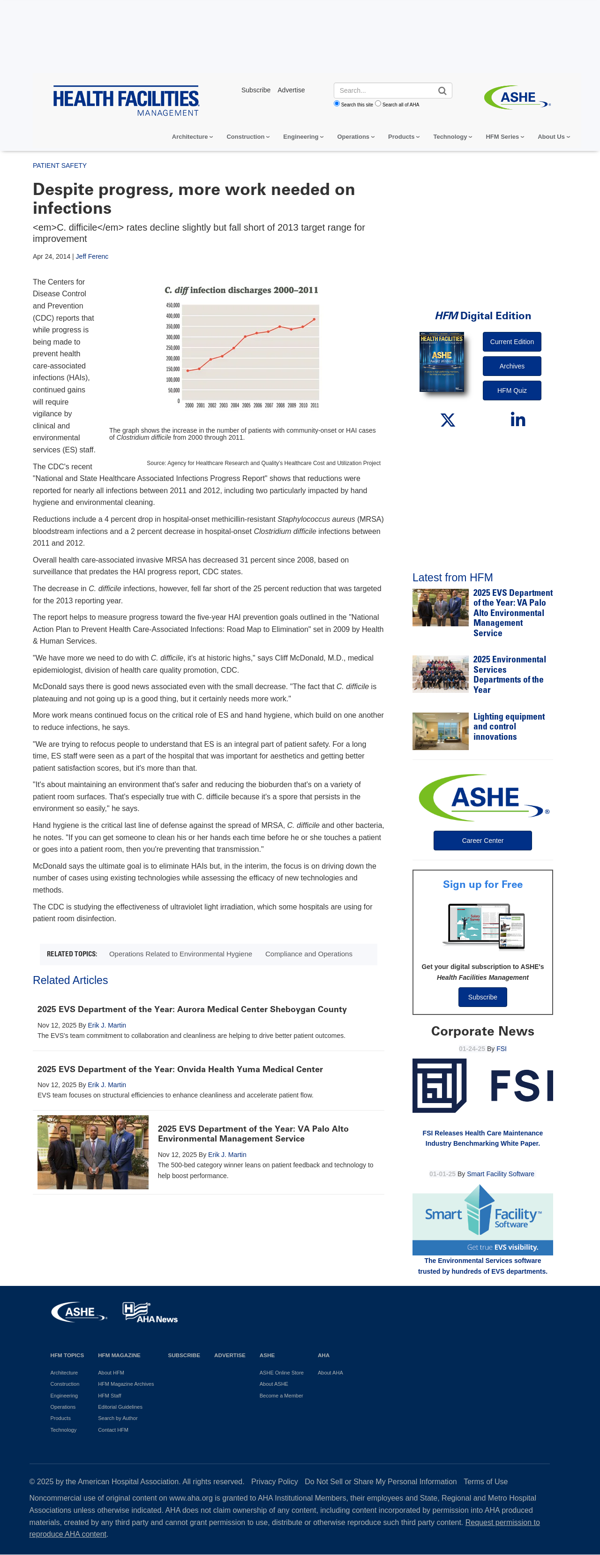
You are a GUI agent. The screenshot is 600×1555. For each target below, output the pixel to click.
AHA (324, 1355)
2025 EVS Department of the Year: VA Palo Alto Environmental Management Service (253, 1134)
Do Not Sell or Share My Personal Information (381, 1482)
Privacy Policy (274, 1482)
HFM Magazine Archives (126, 1384)
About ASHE (274, 1384)
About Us (551, 136)
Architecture (190, 136)
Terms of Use (486, 1482)
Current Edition (512, 342)
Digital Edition (483, 315)
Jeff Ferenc (92, 256)
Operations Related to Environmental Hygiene (180, 954)
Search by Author (117, 1418)
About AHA (330, 1372)
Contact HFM (113, 1430)
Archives (512, 366)
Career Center (483, 840)
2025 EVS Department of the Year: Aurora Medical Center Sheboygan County (192, 1009)
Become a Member (281, 1395)
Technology (450, 136)
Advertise (230, 1355)
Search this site (357, 104)
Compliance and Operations (308, 954)
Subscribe (482, 997)
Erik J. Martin (107, 1025)
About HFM (111, 1372)
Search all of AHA (400, 104)
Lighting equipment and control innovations (509, 727)
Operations (353, 136)
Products (401, 136)
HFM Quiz (512, 390)
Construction (245, 136)
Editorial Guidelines (120, 1407)
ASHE (267, 1355)
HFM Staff (109, 1395)
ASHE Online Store (282, 1372)
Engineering (300, 136)
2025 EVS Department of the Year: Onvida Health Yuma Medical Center (180, 1069)
